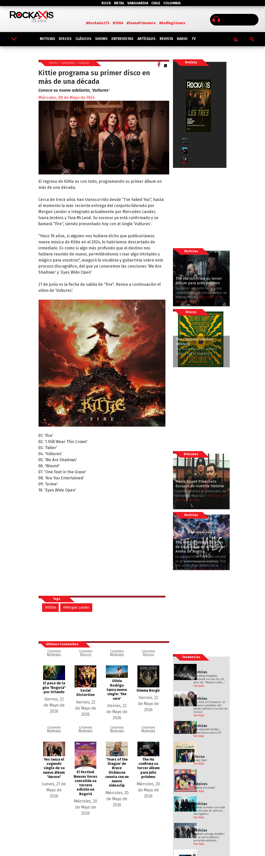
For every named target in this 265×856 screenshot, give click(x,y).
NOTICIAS (47, 39)
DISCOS (65, 39)
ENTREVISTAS (122, 39)
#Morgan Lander (76, 607)
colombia (67, 63)
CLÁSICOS (83, 39)
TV (194, 39)
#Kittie (50, 607)
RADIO (182, 39)
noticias (84, 63)
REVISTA (166, 39)
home (53, 63)
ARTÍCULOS (146, 39)
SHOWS (101, 39)
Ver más (198, 686)
